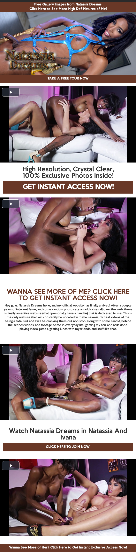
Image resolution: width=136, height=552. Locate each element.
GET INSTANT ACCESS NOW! (68, 187)
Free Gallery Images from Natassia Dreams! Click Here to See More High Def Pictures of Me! (68, 7)
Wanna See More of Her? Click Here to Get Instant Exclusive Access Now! (68, 547)
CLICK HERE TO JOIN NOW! (68, 447)
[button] (10, 92)
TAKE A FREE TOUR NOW (68, 78)
